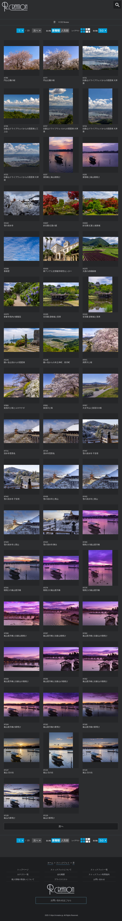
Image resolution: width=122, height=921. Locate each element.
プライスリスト (61, 879)
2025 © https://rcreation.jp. (54, 915)
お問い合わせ (99, 879)
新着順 (56, 30)
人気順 (65, 30)
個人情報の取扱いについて (22, 879)
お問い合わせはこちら (61, 900)
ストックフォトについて (61, 870)
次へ (35, 30)
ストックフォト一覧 (99, 870)
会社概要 (61, 875)
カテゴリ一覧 (23, 875)
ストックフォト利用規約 (99, 875)
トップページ (23, 870)
